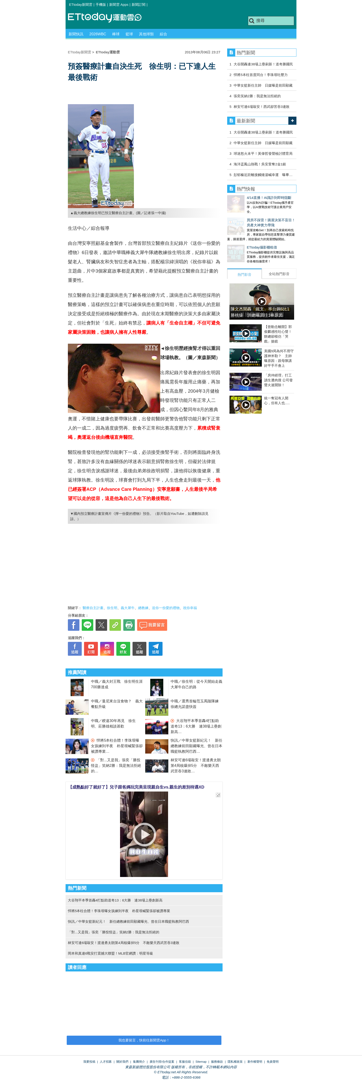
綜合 (163, 34)
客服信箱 (185, 1061)
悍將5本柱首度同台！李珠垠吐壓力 (260, 75)
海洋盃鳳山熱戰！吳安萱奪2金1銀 (260, 164)
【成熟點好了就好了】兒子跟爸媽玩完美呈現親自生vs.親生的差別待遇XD (136, 787)
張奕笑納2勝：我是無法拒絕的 (257, 96)
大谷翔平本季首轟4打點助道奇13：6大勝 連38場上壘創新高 (196, 726)
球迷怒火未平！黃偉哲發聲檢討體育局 (263, 153)
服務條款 (217, 1061)
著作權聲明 (254, 1061)
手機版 (101, 4)
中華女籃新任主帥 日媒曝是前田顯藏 (263, 85)
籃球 (129, 34)
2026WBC (97, 34)
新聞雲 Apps (118, 4)
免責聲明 (273, 1061)
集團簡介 (139, 1061)
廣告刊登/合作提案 (162, 1061)
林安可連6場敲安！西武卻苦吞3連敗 (262, 107)
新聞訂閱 (138, 4)
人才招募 (106, 1061)
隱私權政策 (235, 1061)
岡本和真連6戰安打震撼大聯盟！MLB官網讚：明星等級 (110, 953)
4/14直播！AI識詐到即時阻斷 (249, 198)
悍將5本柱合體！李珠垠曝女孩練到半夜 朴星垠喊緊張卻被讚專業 (117, 745)
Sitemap (201, 1061)
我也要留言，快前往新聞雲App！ (144, 1040)
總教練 (143, 608)
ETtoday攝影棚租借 (242, 243)
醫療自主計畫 (93, 608)
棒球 (116, 34)
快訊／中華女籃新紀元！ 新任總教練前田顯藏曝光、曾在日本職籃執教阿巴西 (196, 745)
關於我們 (122, 1061)
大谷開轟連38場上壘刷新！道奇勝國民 (263, 64)
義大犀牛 (128, 608)
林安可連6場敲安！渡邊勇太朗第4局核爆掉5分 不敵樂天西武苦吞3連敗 (196, 765)
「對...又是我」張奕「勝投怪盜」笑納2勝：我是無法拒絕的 (116, 765)
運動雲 (108, 18)
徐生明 (112, 608)
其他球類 (146, 34)
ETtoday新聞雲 (80, 4)
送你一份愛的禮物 (166, 608)
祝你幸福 (190, 608)
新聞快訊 (76, 34)
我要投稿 (89, 1061)
